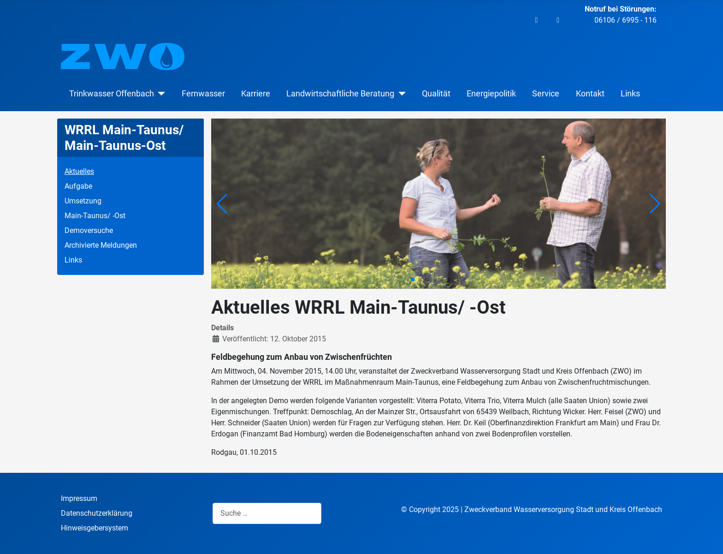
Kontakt (590, 93)
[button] (655, 204)
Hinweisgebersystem (94, 528)
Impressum (79, 498)
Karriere (255, 93)
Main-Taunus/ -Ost (95, 215)
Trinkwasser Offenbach (111, 93)
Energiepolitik (491, 93)
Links (630, 93)
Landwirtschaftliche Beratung (340, 93)
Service (545, 93)
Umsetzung (83, 201)
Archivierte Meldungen (101, 245)
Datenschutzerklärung (96, 513)
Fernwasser (203, 93)
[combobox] (267, 513)
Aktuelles (79, 171)
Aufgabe (78, 186)
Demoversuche (89, 230)
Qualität (436, 93)
